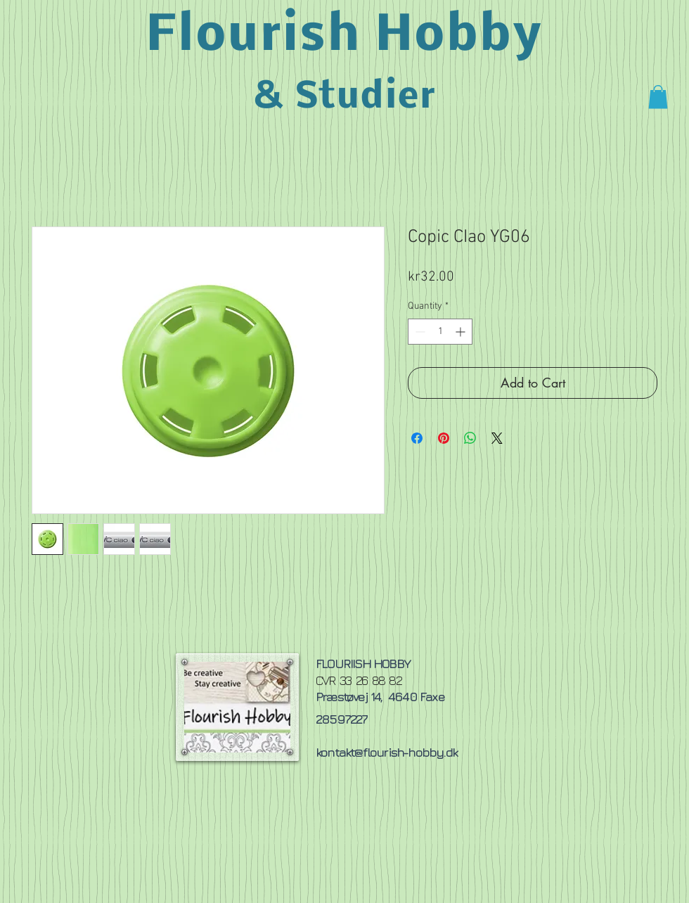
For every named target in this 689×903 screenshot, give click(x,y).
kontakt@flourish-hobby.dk (386, 752)
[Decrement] (418, 331)
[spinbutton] (440, 331)
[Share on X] (497, 438)
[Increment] (461, 331)
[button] (658, 96)
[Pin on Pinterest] (443, 438)
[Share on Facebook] (416, 438)
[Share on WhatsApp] (470, 438)
